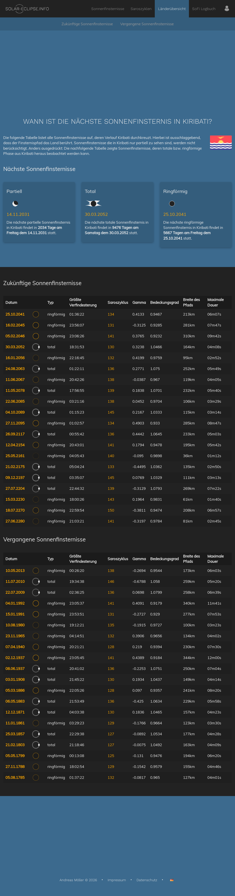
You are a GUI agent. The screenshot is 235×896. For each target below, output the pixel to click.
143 (111, 499)
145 (111, 412)
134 (111, 314)
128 (111, 646)
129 (111, 723)
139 (111, 390)
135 (111, 625)
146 (111, 581)
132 (111, 357)
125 (111, 755)
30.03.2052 (96, 214)
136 (111, 368)
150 (111, 510)
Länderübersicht (172, 9)
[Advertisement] (117, 67)
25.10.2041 (174, 214)
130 (111, 347)
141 (111, 336)
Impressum (117, 880)
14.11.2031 (18, 214)
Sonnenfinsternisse (107, 9)
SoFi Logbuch (203, 9)
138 (111, 379)
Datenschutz (147, 880)
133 (111, 466)
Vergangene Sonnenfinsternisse (147, 24)
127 (111, 734)
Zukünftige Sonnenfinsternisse (87, 24)
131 (111, 325)
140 (111, 455)
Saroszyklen (141, 9)
